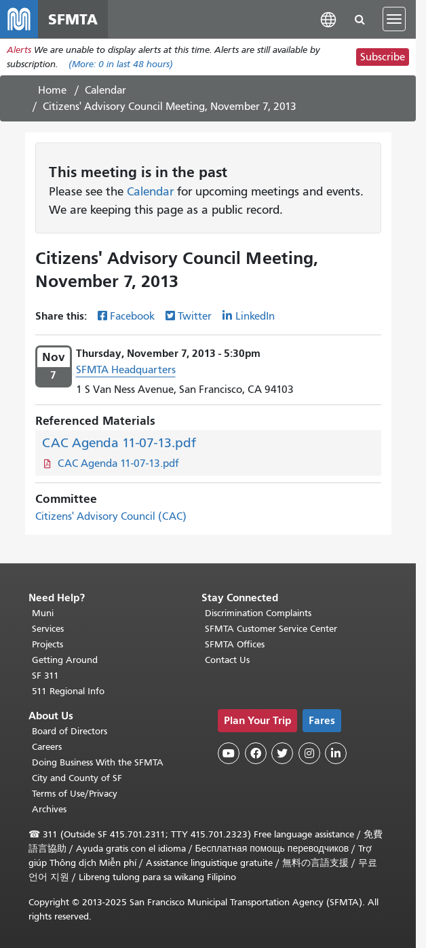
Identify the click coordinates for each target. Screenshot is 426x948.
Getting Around (65, 660)
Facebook (132, 316)
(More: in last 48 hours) (121, 64)
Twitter (195, 316)
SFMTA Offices (235, 644)
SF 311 (45, 675)
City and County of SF (77, 778)
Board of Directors (69, 731)
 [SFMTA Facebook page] (255, 753)
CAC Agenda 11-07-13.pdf (119, 443)
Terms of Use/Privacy (74, 793)
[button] (328, 18)
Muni (43, 613)
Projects (47, 644)
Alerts (19, 50)
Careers (47, 747)
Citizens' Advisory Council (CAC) (111, 516)
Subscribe (382, 57)
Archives (49, 809)
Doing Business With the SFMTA (97, 762)
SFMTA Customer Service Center (271, 628)
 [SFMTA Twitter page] (282, 753)
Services (48, 628)
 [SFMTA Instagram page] (309, 753)
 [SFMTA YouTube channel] (228, 753)
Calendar (105, 90)
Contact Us (227, 660)
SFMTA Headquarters (126, 370)
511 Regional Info (68, 691)
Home (52, 90)
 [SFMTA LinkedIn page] (336, 753)
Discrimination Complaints (258, 613)
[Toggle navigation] (394, 19)
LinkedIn (255, 316)
